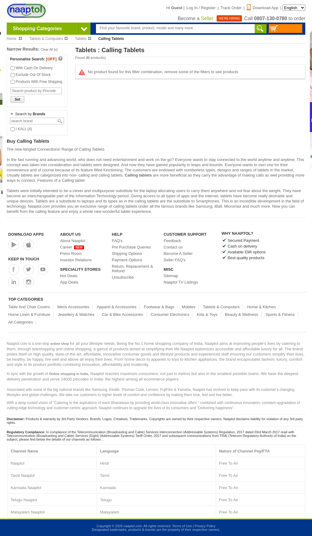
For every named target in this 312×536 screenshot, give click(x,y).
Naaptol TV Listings (181, 282)
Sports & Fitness (280, 314)
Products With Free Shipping (36, 82)
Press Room (71, 253)
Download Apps (26, 234)
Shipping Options (127, 253)
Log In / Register (200, 7)
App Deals (69, 282)
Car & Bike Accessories (122, 314)
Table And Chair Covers (29, 307)
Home (14, 39)
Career (72, 247)
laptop (151, 190)
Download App (262, 7)
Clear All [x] (49, 49)
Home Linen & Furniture (29, 314)
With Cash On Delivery (32, 68)
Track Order (231, 7)
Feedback (172, 240)
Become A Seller (178, 253)
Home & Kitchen (261, 307)
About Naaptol (72, 240)
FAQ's (117, 240)
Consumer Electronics (170, 314)
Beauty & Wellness (241, 314)
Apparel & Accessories (116, 307)
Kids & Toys (207, 314)
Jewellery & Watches (76, 314)
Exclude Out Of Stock (31, 75)
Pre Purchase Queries (131, 247)
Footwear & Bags (159, 307)
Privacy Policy (205, 526)
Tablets (83, 39)
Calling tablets (138, 175)
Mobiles (189, 307)
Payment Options (127, 260)
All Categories (20, 322)
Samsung (204, 206)
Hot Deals (68, 275)
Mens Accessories (73, 307)
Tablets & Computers (48, 39)
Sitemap (171, 275)
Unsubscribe (123, 277)
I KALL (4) (21, 129)
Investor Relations (76, 260)
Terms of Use (182, 526)
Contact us (173, 247)
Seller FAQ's (175, 260)
